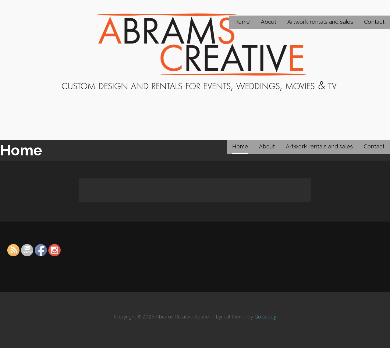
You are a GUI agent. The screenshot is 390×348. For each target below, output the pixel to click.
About (268, 22)
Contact (374, 22)
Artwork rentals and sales (320, 22)
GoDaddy (265, 317)
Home (242, 22)
